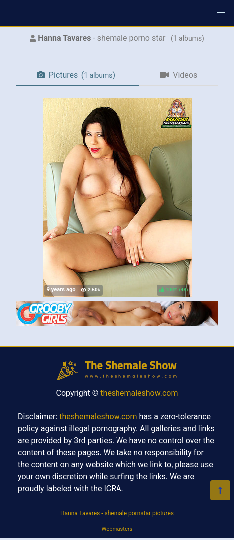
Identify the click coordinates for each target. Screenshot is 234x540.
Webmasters (117, 529)
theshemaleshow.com (139, 393)
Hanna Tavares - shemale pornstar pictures (117, 513)
